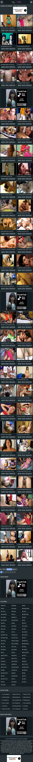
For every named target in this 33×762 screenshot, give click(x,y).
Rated (15, 569)
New (4, 569)
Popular (9, 569)
